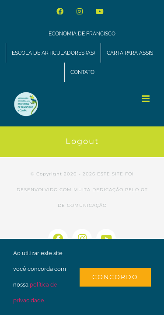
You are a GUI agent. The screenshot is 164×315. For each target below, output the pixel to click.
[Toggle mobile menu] (146, 98)
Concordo (115, 277)
